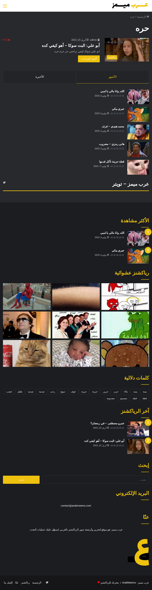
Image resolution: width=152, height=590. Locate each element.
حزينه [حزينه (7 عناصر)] (84, 391)
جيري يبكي (118, 108)
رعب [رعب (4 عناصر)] (52, 391)
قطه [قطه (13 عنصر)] (135, 398)
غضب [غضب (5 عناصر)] (9, 391)
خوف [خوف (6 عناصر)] (73, 391)
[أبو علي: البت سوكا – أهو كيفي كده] (127, 50)
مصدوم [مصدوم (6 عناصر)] (123, 398)
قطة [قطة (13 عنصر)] (144, 398)
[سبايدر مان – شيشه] (27, 296)
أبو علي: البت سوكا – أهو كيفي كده (71, 45)
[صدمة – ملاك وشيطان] (125, 296)
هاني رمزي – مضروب (111, 144)
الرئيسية (143, 16)
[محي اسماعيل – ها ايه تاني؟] (27, 325)
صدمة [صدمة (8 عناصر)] (42, 391)
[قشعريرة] (76, 296)
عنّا (16, 582)
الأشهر (112, 77)
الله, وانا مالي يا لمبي (112, 91)
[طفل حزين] (76, 353)
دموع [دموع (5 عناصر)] (63, 391)
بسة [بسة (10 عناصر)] (145, 391)
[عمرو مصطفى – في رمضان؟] (138, 429)
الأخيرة (39, 77)
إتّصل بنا (8, 582)
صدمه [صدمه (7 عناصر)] (30, 391)
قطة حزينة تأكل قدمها (111, 161)
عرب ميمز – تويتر (130, 184)
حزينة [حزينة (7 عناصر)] (95, 391)
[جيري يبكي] (138, 114)
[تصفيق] (76, 325)
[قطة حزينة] (27, 353)
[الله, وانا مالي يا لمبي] (138, 96)
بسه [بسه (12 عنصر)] (135, 391)
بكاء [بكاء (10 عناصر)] (126, 391)
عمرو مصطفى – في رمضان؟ (107, 423)
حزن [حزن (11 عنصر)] (116, 391)
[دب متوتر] (125, 353)
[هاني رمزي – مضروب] (138, 149)
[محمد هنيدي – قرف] (138, 132)
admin (93, 40)
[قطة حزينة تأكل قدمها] (138, 167)
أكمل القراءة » (89, 58)
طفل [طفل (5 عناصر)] (19, 391)
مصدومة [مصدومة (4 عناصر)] (111, 398)
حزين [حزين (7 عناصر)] (105, 391)
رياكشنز (25, 582)
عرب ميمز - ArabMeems (135, 582)
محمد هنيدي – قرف (113, 126)
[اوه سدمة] (125, 325)
